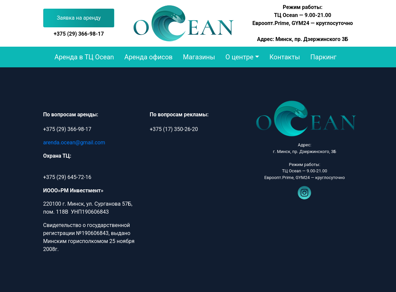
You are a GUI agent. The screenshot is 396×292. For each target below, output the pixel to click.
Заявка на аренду (79, 18)
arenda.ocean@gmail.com (74, 142)
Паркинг (323, 57)
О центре (239, 57)
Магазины (199, 57)
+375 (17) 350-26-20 (174, 129)
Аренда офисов (148, 57)
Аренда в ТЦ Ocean (84, 57)
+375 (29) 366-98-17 (79, 34)
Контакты (284, 57)
